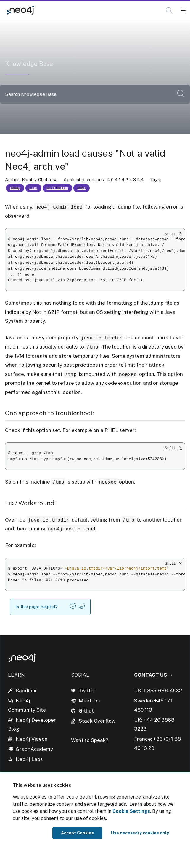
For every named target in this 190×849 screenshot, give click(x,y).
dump (15, 188)
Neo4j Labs (29, 759)
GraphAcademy (34, 749)
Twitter (87, 691)
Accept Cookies (77, 833)
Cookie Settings (131, 811)
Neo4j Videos (31, 739)
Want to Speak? (89, 740)
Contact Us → (153, 675)
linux (82, 188)
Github (87, 711)
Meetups (89, 701)
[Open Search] (169, 10)
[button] (169, 10)
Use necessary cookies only (140, 833)
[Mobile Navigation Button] (183, 10)
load (33, 188)
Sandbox (26, 691)
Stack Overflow (97, 721)
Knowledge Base (61, 10)
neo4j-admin (57, 188)
